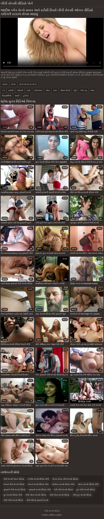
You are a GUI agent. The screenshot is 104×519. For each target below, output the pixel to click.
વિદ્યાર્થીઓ (6, 96)
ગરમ (55, 90)
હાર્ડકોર (26, 96)
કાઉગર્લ (20, 90)
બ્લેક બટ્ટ (83, 90)
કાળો (28, 90)
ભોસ (92, 90)
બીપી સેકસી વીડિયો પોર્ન (17, 3)
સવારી (17, 96)
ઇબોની (10, 90)
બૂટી (75, 90)
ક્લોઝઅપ (38, 90)
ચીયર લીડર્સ (65, 90)
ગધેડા (48, 90)
